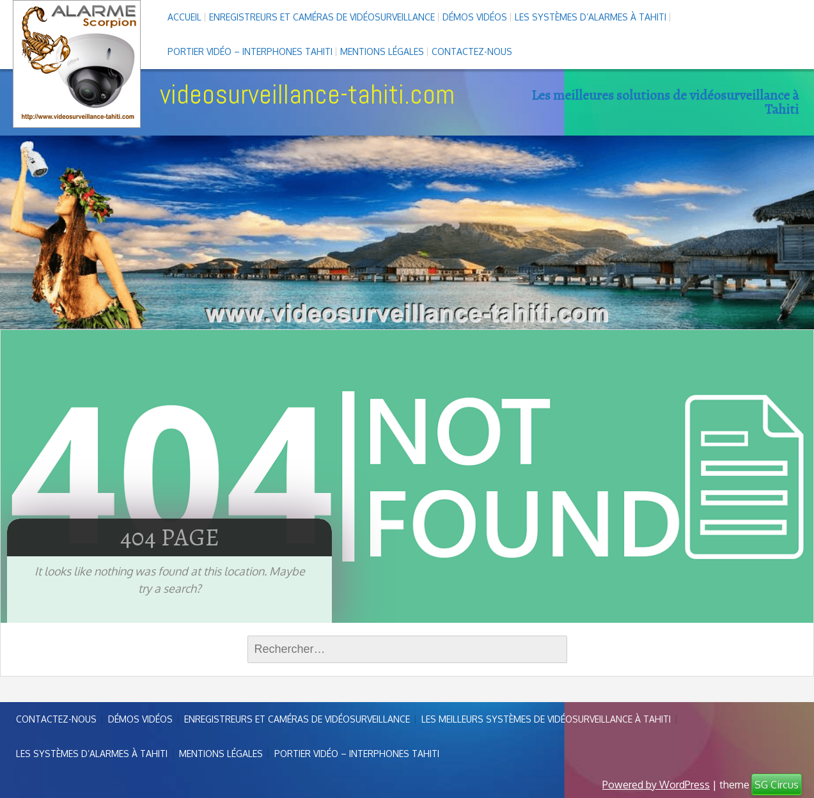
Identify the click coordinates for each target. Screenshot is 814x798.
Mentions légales (382, 51)
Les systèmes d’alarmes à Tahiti (590, 17)
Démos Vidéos (474, 17)
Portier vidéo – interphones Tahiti (250, 51)
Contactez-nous (472, 51)
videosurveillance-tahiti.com (307, 94)
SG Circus (777, 784)
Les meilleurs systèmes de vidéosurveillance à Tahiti (546, 719)
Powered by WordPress (656, 784)
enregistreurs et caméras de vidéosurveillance (322, 17)
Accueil (184, 17)
